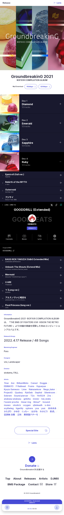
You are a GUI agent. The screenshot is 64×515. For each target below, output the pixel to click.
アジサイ (9, 197)
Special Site (36, 430)
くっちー (25, 411)
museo (7, 405)
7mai (6, 383)
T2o (32, 395)
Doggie (43, 383)
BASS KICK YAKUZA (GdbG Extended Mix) (27, 259)
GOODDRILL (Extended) (32, 210)
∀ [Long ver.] (12, 290)
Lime (24, 389)
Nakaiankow (35, 389)
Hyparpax (41, 386)
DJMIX (55, 478)
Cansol (34, 383)
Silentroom (49, 392)
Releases (30, 478)
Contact (35, 484)
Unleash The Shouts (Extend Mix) (22, 267)
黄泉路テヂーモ (31, 414)
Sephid (38, 392)
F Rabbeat (21, 386)
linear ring (26, 402)
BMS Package (16, 484)
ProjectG (8, 392)
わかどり (44, 411)
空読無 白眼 (9, 414)
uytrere (29, 408)
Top (7, 478)
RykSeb (29, 392)
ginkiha (27, 399)
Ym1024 (41, 395)
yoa (37, 408)
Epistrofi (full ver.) (14, 174)
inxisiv (36, 399)
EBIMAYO (32, 228)
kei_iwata (46, 399)
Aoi (12, 383)
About (17, 478)
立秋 (19, 414)
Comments (9, 239)
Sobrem (8, 395)
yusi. (43, 408)
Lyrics (39, 239)
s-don (48, 405)
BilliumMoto (22, 383)
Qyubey (19, 392)
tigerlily (19, 408)
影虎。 (52, 411)
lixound (46, 402)
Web (54, 239)
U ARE (8, 282)
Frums (31, 386)
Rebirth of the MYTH (16, 182)
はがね (34, 411)
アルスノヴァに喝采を (15, 297)
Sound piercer (21, 395)
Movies (24, 239)
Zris (49, 395)
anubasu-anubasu (12, 399)
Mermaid (9, 274)
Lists (32, 443)
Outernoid (10, 189)
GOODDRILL (7, 251)
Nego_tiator (49, 389)
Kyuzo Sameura (11, 389)
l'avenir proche (11, 402)
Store (51, 484)
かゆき (17, 411)
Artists (43, 478)
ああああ (52, 408)
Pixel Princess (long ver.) (18, 305)
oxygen (27, 405)
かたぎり (7, 411)
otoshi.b (17, 405)
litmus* (36, 402)
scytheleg (9, 408)
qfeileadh (37, 405)
